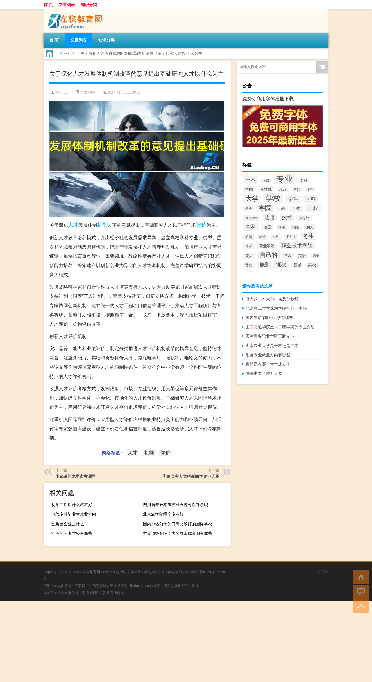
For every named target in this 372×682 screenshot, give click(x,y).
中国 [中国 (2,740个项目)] (249, 189)
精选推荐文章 (154, 572)
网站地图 (175, 572)
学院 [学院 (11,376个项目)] (265, 207)
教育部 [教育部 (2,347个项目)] (304, 218)
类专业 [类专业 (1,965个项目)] (291, 237)
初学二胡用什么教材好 (71, 504)
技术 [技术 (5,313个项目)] (287, 217)
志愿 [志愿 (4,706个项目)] (270, 217)
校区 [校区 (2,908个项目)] (267, 227)
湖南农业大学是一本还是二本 (272, 345)
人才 (73, 225)
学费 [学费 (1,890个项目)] (248, 208)
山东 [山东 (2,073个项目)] (281, 208)
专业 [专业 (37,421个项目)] (284, 178)
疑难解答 (192, 572)
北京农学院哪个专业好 (163, 514)
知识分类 (89, 4)
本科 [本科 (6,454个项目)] (250, 227)
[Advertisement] (174, 641)
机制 (102, 225)
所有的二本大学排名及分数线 (272, 299)
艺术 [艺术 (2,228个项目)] (287, 256)
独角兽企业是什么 (67, 523)
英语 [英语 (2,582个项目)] (302, 255)
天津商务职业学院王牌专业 (270, 336)
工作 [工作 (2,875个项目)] (296, 208)
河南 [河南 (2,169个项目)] (281, 227)
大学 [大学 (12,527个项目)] (252, 198)
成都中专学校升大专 (264, 373)
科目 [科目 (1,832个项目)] (276, 237)
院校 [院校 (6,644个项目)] (281, 264)
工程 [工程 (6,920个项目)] (313, 208)
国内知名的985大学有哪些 (269, 317)
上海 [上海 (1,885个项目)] (266, 180)
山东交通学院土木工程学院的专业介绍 (280, 327)
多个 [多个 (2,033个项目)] (310, 189)
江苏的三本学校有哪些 (71, 533)
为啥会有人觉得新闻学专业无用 (190, 476)
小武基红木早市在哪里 (75, 476)
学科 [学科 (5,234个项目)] (311, 199)
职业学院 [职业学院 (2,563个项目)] (266, 246)
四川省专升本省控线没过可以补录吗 (175, 504)
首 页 (48, 4)
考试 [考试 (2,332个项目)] (248, 246)
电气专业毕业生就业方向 (73, 514)
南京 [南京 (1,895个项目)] (297, 189)
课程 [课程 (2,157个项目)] (248, 265)
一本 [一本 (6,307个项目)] (250, 180)
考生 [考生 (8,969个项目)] (308, 236)
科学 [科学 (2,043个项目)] (262, 237)
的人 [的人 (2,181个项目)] (309, 227)
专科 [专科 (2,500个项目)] (303, 181)
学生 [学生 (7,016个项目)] (293, 199)
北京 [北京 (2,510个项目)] (283, 190)
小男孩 (323, 571)
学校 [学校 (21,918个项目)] (273, 198)
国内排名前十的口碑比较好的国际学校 (177, 523)
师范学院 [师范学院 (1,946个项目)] (251, 218)
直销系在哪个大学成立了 (268, 364)
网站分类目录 (130, 572)
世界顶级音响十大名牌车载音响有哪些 (177, 533)
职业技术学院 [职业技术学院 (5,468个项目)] (297, 246)
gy (67, 92)
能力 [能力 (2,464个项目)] (249, 256)
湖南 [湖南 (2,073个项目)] (295, 227)
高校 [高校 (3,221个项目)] (312, 264)
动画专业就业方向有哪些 (268, 354)
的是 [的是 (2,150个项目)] (248, 237)
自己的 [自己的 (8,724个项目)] (268, 255)
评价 (201, 225)
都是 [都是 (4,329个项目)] (264, 264)
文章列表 (67, 4)
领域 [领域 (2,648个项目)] (297, 265)
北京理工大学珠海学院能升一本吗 (276, 308)
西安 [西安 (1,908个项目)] (316, 256)
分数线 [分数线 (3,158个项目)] (266, 189)
